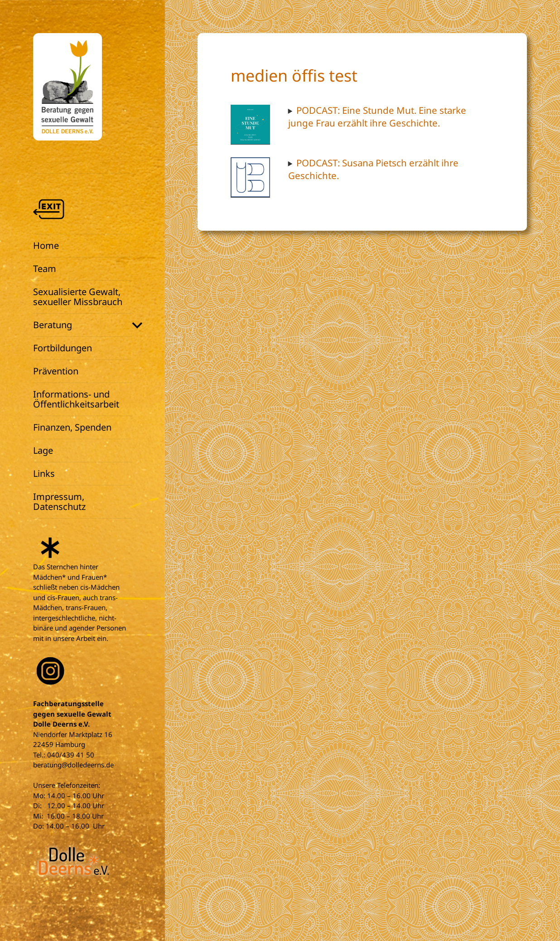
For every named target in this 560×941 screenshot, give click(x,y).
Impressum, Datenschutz (59, 501)
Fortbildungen (62, 348)
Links (44, 473)
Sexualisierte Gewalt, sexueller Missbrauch (77, 297)
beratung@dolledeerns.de (73, 764)
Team (44, 268)
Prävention (55, 371)
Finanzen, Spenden (72, 427)
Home (46, 245)
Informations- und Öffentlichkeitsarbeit (76, 399)
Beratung (52, 325)
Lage (43, 450)
